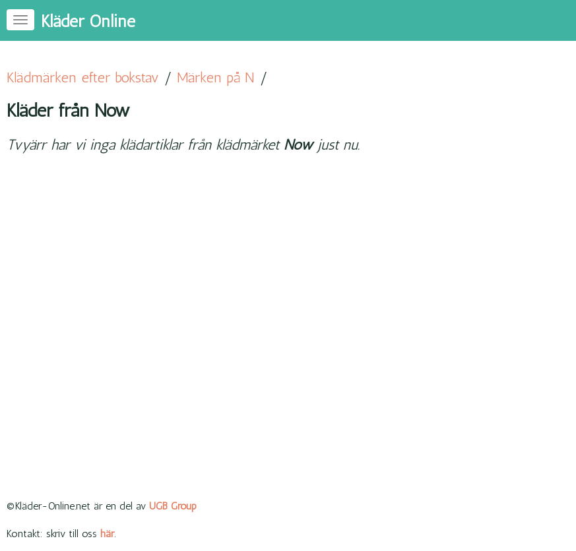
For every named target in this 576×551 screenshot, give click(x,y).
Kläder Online (88, 21)
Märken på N (216, 77)
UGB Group (173, 506)
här (107, 533)
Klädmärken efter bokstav (83, 77)
